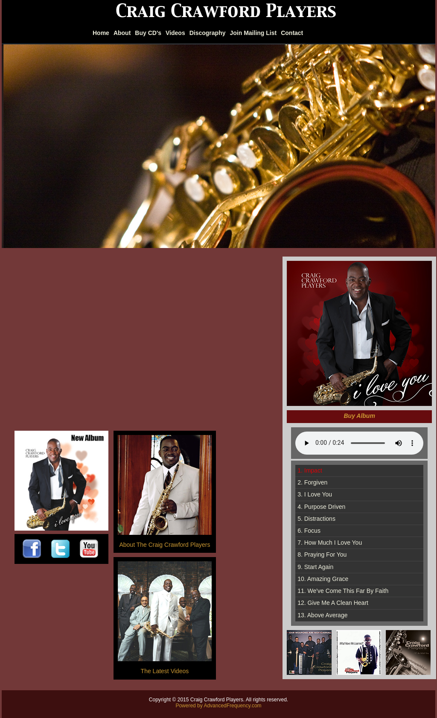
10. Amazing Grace (322, 578)
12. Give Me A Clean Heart (332, 602)
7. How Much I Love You (329, 542)
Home (101, 32)
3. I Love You (314, 494)
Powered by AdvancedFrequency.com (218, 706)
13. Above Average (322, 615)
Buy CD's (148, 32)
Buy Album (359, 415)
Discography (207, 32)
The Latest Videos (165, 671)
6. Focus (308, 530)
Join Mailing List (253, 32)
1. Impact (309, 470)
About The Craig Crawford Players (164, 544)
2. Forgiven (312, 482)
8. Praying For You (322, 554)
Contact (292, 32)
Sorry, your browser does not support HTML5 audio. (359, 443)
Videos (175, 32)
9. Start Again (315, 566)
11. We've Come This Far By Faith (342, 590)
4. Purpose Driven (321, 506)
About (122, 32)
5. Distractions (316, 518)
